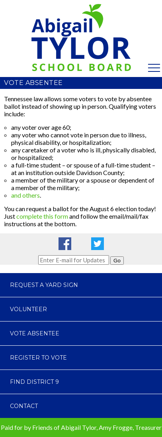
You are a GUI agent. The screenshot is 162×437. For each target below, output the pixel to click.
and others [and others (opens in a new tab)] (25, 195)
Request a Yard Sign (44, 285)
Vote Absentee (34, 333)
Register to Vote (38, 357)
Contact (24, 406)
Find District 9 (34, 381)
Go (117, 261)
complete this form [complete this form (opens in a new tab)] (42, 216)
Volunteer (28, 309)
